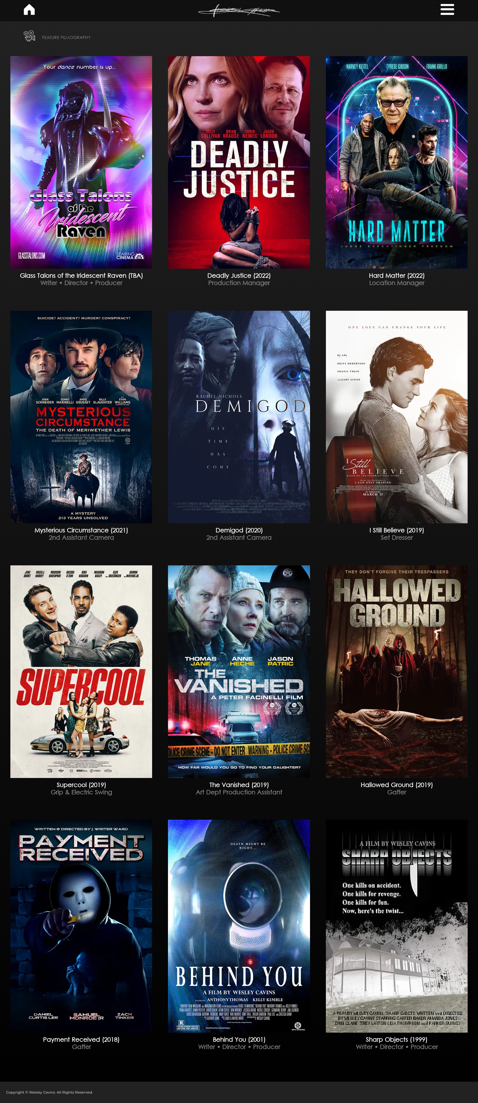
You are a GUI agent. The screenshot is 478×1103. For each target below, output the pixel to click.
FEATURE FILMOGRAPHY (66, 37)
